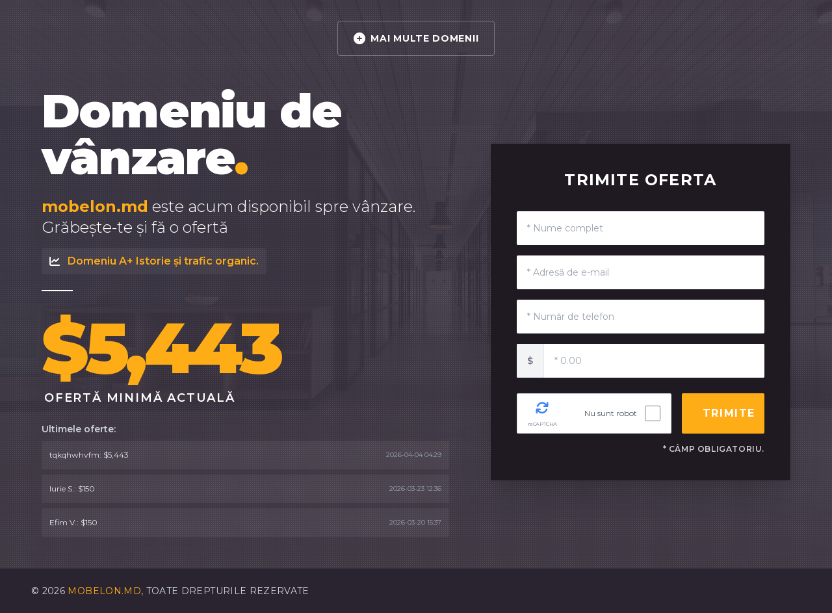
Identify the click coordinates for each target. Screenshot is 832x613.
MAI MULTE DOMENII (416, 38)
